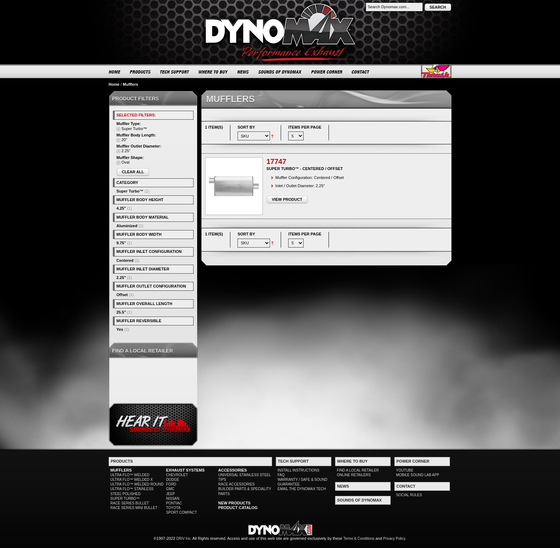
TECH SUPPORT (175, 71)
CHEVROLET (177, 475)
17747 (276, 161)
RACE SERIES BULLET (129, 503)
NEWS (243, 71)
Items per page (304, 127)
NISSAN (172, 498)
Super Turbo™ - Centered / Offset (304, 168)
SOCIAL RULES (409, 495)
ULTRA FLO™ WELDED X (131, 480)
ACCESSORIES (232, 470)
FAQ (281, 475)
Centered (125, 260)
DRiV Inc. (183, 538)
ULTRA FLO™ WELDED (129, 475)
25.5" (121, 312)
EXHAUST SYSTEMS (185, 470)
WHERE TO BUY (213, 71)
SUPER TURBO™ (125, 498)
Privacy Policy (394, 538)
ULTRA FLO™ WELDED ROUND (137, 484)
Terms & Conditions (359, 538)
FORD (171, 484)
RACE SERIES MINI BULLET (134, 508)
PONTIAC (174, 503)
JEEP (170, 494)
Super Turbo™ (130, 191)
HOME (115, 71)
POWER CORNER (327, 71)
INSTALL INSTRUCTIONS (298, 470)
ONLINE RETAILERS (354, 475)
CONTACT (361, 71)
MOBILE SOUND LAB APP (417, 475)
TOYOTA (173, 508)
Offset (122, 295)
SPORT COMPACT (181, 512)
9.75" (121, 243)
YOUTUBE (404, 470)
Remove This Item (118, 129)
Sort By (246, 127)
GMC (170, 489)
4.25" (121, 208)
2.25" (121, 277)
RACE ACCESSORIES (236, 484)
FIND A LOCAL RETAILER (358, 470)
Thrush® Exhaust (436, 71)
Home (114, 84)
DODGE (172, 480)
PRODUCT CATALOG (238, 507)
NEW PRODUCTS (234, 503)
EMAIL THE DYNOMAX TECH (302, 489)
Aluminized (127, 226)
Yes (119, 329)
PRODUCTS (140, 71)
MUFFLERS (121, 470)
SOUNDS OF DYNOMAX (280, 71)
